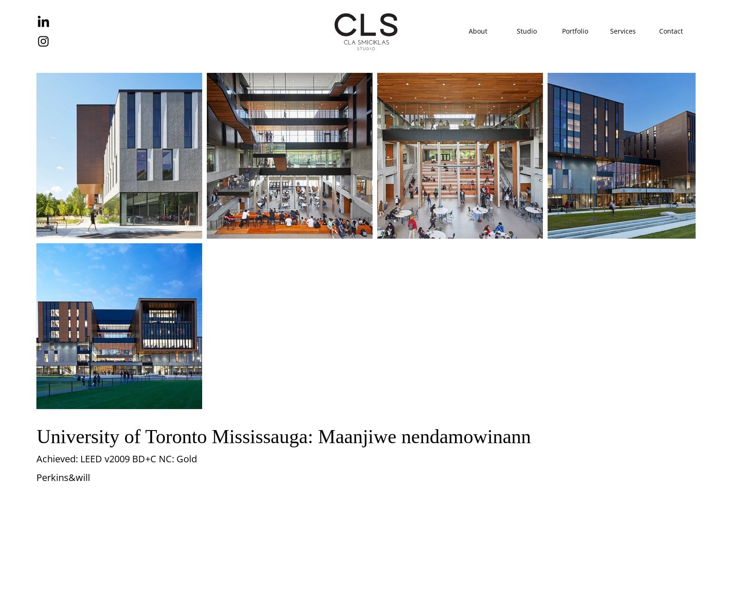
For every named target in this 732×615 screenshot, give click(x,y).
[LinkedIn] (43, 22)
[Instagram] (43, 41)
